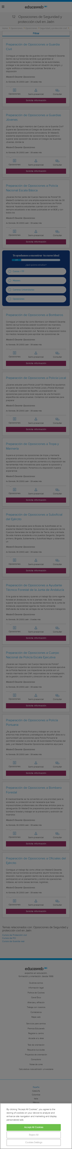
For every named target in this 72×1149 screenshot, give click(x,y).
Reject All (33, 1135)
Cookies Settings (33, 1142)
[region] (36, 1126)
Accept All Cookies (33, 1127)
